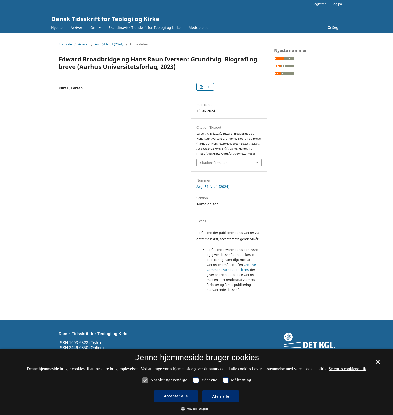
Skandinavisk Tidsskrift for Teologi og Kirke (145, 27)
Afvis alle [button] (220, 396)
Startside (65, 44)
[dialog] (196, 382)
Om (93, 27)
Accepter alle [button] (176, 396)
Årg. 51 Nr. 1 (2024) (109, 44)
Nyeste (57, 27)
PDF (207, 87)
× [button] (378, 363)
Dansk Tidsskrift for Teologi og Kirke (105, 19)
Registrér (319, 4)
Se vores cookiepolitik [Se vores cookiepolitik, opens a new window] (347, 369)
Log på (337, 4)
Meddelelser (199, 27)
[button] (196, 408)
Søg (333, 27)
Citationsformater (213, 162)
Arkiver (76, 27)
